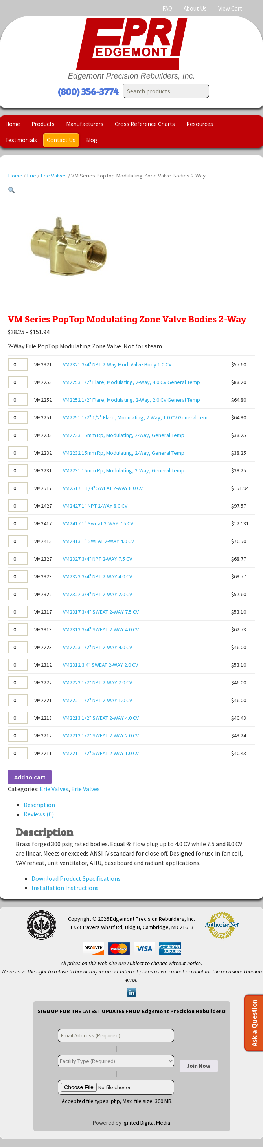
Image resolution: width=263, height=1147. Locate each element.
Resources (199, 124)
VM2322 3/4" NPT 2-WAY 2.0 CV (97, 594)
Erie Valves (53, 175)
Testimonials (21, 140)
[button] (11, 190)
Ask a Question (254, 1022)
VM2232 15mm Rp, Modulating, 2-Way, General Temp (123, 452)
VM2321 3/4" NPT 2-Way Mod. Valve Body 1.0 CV (117, 364)
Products (43, 124)
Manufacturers (84, 124)
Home (12, 124)
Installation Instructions (65, 888)
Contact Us (61, 140)
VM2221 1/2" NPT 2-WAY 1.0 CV (97, 700)
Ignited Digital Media (146, 1122)
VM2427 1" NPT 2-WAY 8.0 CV (95, 505)
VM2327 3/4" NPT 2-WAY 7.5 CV (97, 558)
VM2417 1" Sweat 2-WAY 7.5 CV (98, 523)
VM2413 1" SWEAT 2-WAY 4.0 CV (98, 541)
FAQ (167, 8)
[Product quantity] (18, 364)
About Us (195, 8)
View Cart (230, 8)
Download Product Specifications (76, 878)
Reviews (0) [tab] (39, 814)
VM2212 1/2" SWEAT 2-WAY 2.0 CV (101, 735)
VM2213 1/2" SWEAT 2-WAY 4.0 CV (101, 717)
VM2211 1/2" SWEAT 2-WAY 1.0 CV (101, 753)
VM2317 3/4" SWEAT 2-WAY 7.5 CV (101, 611)
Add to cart (30, 777)
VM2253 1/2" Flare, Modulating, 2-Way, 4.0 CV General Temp (131, 382)
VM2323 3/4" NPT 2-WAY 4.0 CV (97, 576)
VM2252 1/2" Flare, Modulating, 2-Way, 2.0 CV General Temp (131, 399)
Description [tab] (39, 805)
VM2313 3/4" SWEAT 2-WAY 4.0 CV (101, 629)
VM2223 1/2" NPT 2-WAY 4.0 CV (97, 647)
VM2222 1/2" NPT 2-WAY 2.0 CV (97, 682)
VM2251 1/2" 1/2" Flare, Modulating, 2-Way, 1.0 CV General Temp (137, 417)
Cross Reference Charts (145, 124)
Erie (31, 175)
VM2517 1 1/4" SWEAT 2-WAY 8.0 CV (103, 488)
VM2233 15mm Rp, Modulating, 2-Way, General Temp (123, 435)
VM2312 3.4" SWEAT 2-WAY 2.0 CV (100, 664)
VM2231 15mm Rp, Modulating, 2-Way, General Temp (123, 470)
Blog (91, 140)
